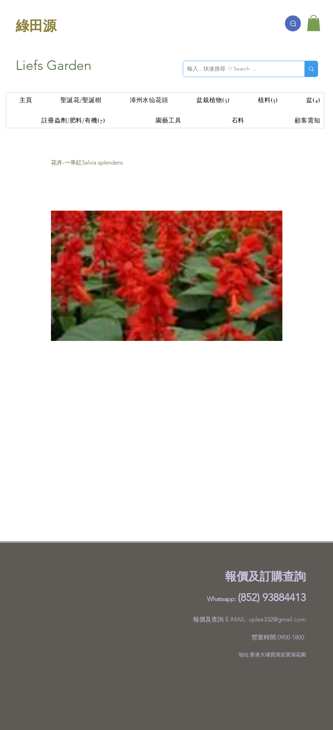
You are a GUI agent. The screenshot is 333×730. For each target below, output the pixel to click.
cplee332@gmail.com (277, 619)
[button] (313, 23)
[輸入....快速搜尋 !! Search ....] (238, 69)
